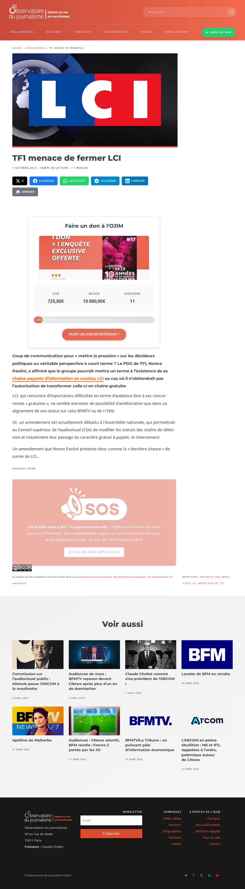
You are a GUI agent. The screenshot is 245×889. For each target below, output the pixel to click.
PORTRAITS (83, 31)
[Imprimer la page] (25, 192)
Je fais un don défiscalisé (94, 555)
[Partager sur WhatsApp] (74, 181)
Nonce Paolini (208, 583)
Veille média (172, 818)
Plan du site (211, 837)
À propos (213, 818)
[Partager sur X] (19, 181)
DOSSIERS (54, 31)
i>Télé (187, 583)
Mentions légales (207, 831)
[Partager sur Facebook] (43, 181)
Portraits (175, 837)
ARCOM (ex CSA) (210, 576)
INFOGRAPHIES (115, 31)
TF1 (222, 583)
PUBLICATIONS (176, 31)
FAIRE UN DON (219, 32)
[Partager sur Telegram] (105, 181)
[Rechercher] (231, 12)
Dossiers (175, 825)
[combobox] (185, 12)
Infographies (172, 831)
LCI (194, 583)
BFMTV (226, 576)
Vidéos (176, 844)
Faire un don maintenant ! (94, 334)
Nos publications (208, 825)
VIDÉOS (146, 31)
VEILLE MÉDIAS (22, 31)
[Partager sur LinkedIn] (135, 181)
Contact (214, 844)
